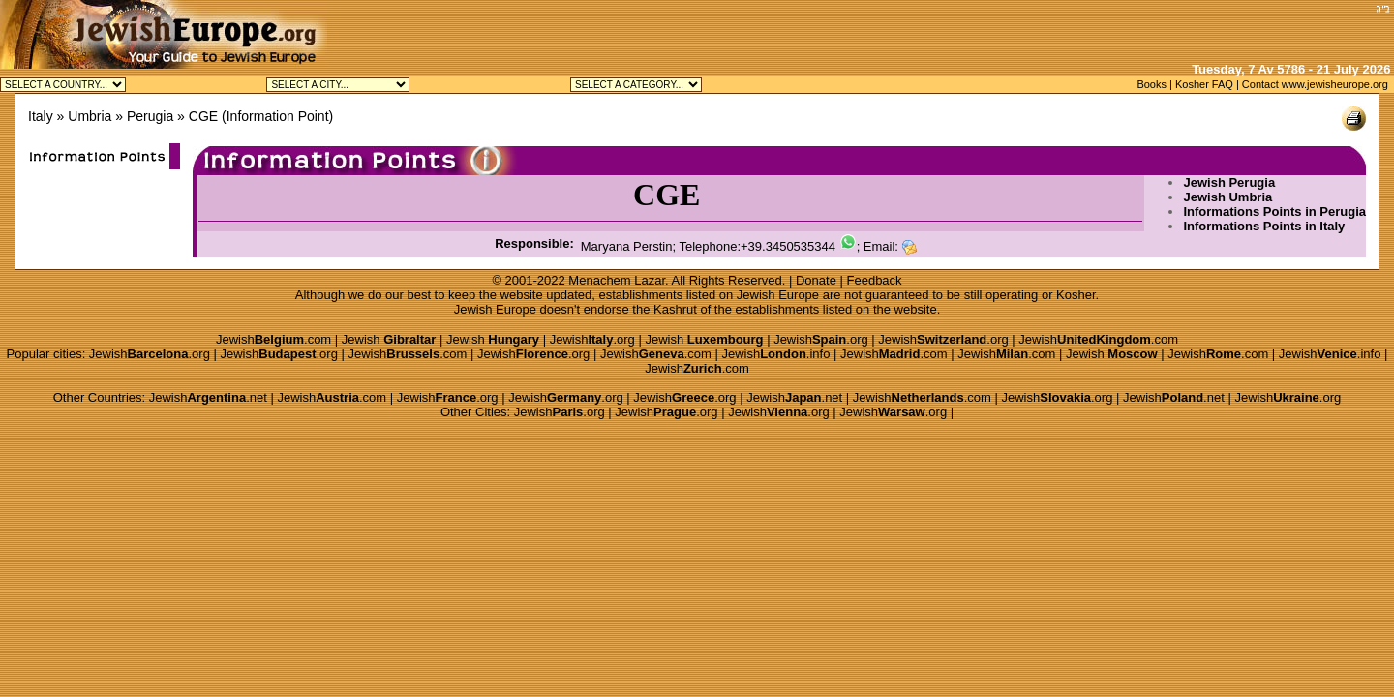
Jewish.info (775, 354)
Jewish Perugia (1229, 182)
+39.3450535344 (788, 246)
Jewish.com (273, 339)
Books (1151, 84)
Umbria (89, 116)
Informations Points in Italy (1264, 226)
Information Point (278, 116)
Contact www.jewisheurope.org (1315, 84)
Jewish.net (208, 397)
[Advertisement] (1143, 29)
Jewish (389, 339)
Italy (40, 116)
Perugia (150, 116)
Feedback (874, 280)
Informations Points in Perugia (1274, 211)
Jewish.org (592, 339)
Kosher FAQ (1204, 84)
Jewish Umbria (1227, 197)
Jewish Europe (778, 295)
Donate (816, 280)
